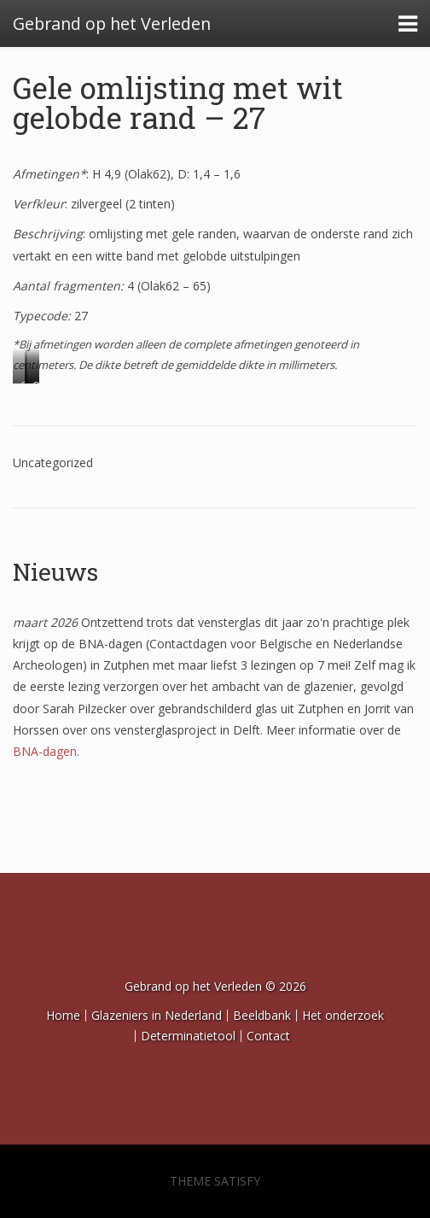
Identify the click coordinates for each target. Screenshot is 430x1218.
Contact (268, 1036)
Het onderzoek (343, 1015)
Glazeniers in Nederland (156, 1015)
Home (63, 1015)
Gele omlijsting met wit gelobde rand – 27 (178, 102)
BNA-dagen (45, 751)
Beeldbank (262, 1015)
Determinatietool (188, 1036)
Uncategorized (53, 462)
